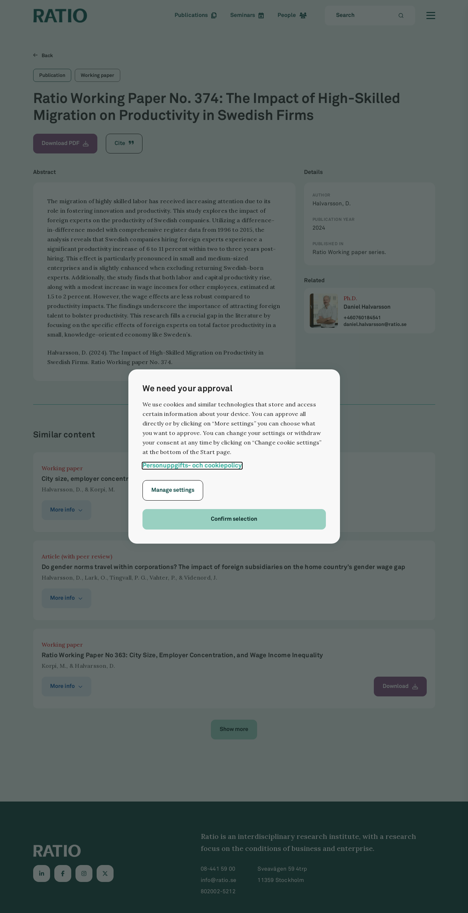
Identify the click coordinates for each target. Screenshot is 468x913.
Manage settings (172, 490)
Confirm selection (234, 519)
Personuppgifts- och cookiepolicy (192, 465)
